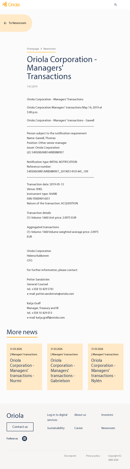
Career (78, 428)
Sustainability (55, 428)
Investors (107, 415)
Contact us (20, 427)
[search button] (114, 5)
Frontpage (33, 48)
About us (80, 415)
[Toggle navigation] (125, 4)
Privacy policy (93, 455)
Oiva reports (70, 455)
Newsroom (49, 48)
